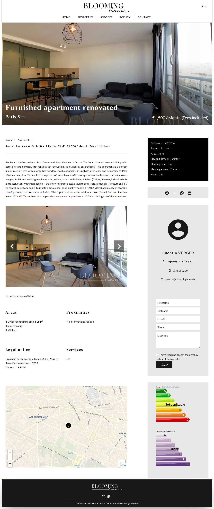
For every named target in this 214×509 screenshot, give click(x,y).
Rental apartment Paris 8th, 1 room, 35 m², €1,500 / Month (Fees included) (58, 146)
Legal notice (104, 503)
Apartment (23, 140)
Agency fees (118, 503)
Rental (9, 140)
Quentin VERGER (178, 253)
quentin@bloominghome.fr (180, 279)
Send (164, 364)
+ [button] (10, 452)
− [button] (10, 457)
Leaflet (123, 465)
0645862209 (180, 270)
